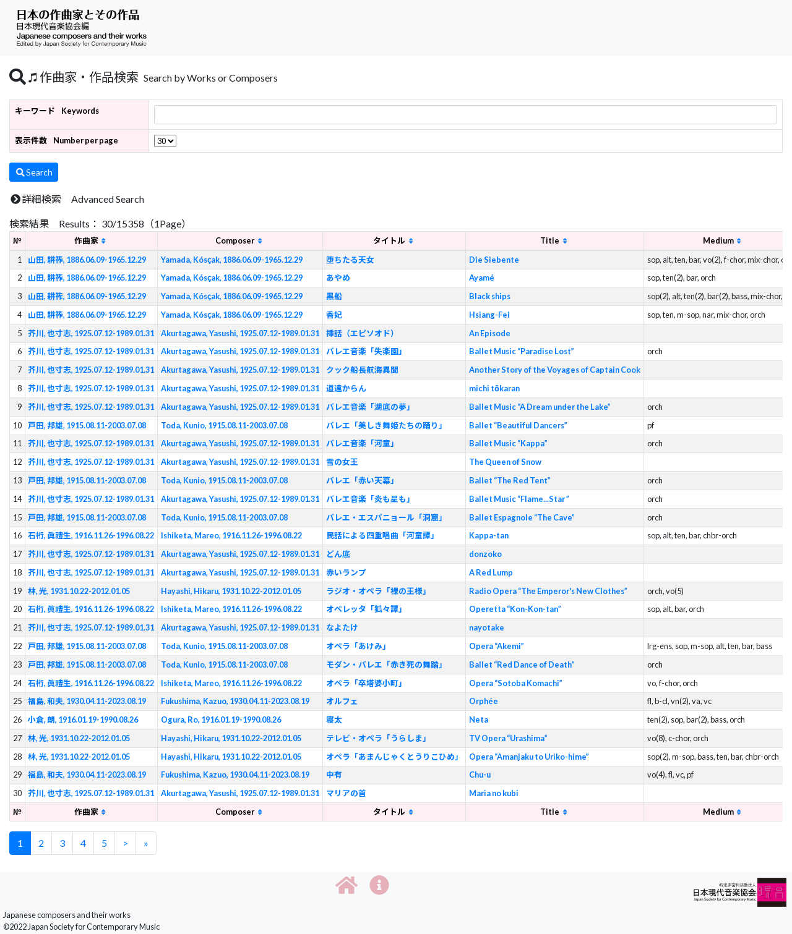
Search (34, 172)
